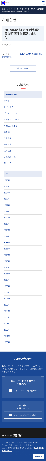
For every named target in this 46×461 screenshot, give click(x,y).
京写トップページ (9, 9)
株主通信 (8, 138)
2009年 (7, 286)
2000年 (7, 342)
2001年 (7, 335)
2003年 (7, 323)
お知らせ (23, 9)
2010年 (7, 279)
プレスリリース (10, 113)
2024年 (7, 192)
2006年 (7, 304)
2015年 (7, 248)
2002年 (7, 329)
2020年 (7, 217)
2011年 (7, 273)
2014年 (7, 254)
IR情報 (6, 100)
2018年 (7, 229)
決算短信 (8, 150)
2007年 (7, 298)
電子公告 (8, 162)
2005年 (7, 310)
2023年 (7, 198)
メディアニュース (11, 119)
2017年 (7, 236)
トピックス (8, 106)
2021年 (7, 211)
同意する (38, 456)
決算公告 (8, 144)
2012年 (7, 267)
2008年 (7, 292)
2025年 (7, 186)
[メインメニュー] (43, 3)
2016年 (7, 242)
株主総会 (8, 131)
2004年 (7, 317)
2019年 (7, 223)
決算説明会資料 (10, 156)
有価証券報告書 (10, 125)
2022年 (7, 205)
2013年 (7, 261)
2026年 (7, 180)
